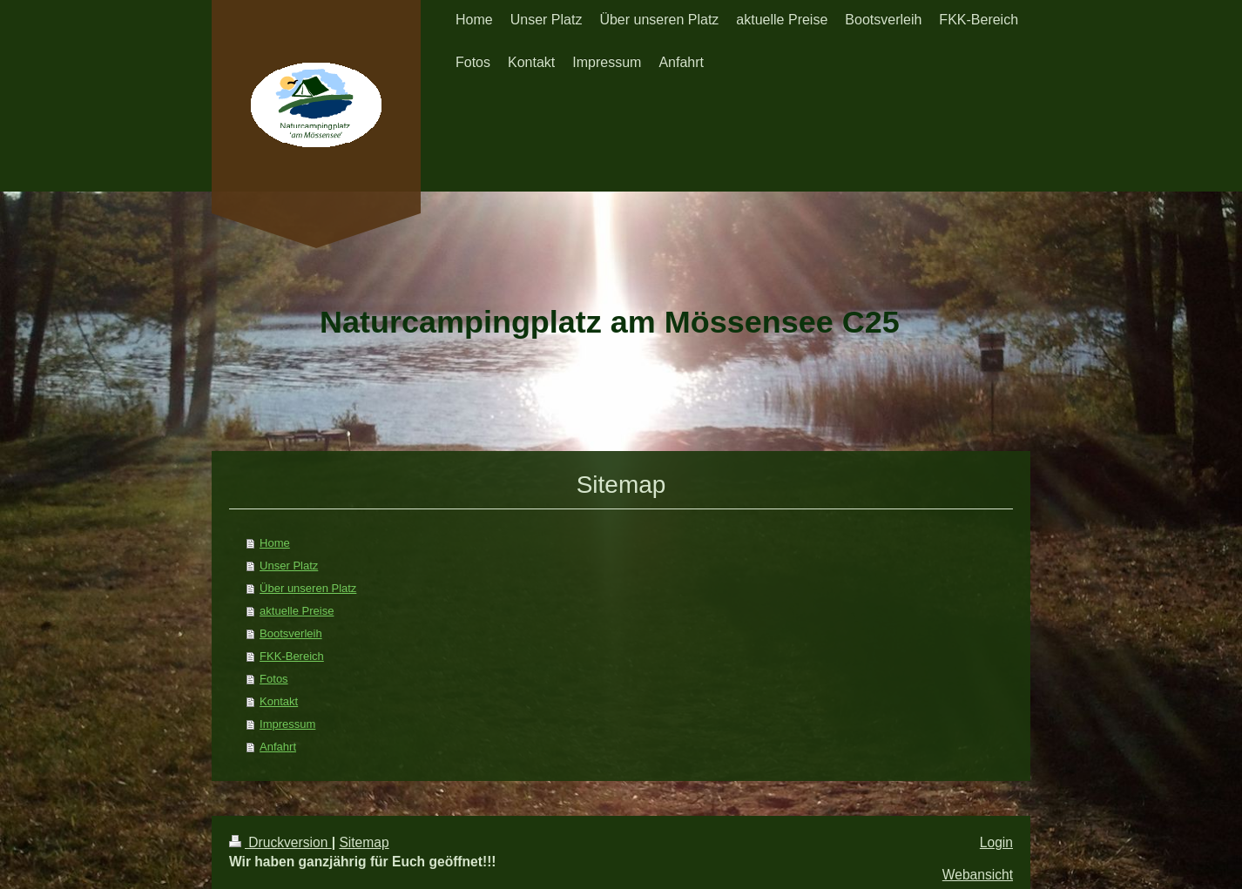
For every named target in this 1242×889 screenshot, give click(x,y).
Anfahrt (278, 746)
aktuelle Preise (297, 610)
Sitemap (363, 842)
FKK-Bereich (292, 656)
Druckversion (280, 842)
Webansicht (977, 874)
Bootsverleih (291, 633)
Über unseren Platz (308, 588)
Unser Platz (289, 565)
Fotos (274, 678)
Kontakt (279, 701)
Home (275, 542)
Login (996, 842)
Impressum (287, 724)
